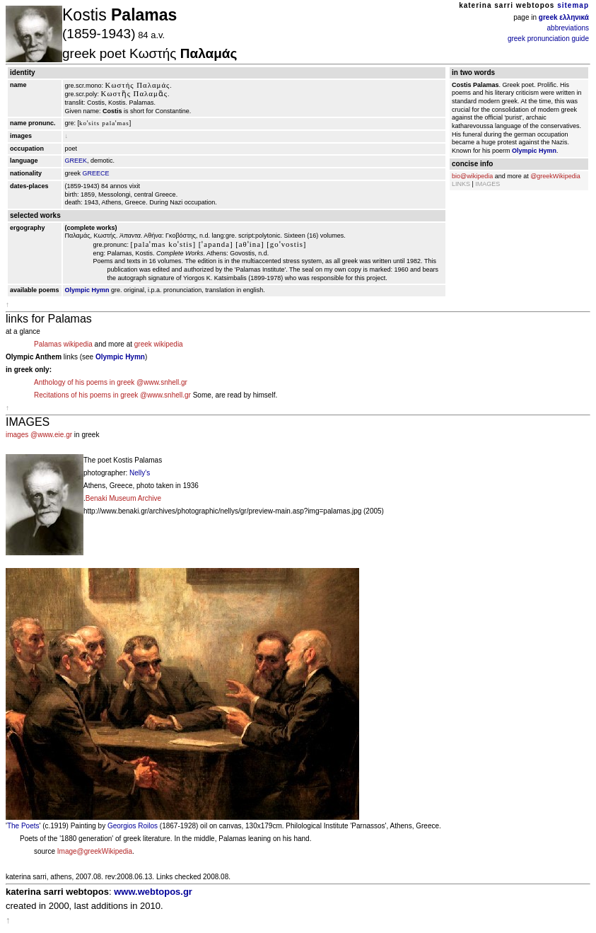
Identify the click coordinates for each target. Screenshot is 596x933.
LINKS (461, 183)
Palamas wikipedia (63, 344)
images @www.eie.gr (39, 435)
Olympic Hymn (87, 290)
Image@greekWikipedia (94, 851)
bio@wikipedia (472, 176)
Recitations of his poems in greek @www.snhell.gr (112, 395)
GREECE (96, 173)
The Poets (23, 826)
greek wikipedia (158, 344)
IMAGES (487, 183)
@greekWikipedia (555, 176)
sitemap (573, 5)
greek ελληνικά (564, 17)
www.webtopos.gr (153, 891)
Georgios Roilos (132, 826)
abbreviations (568, 28)
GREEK (76, 160)
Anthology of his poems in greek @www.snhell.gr (110, 382)
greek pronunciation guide (548, 38)
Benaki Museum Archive (123, 498)
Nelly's (139, 473)
